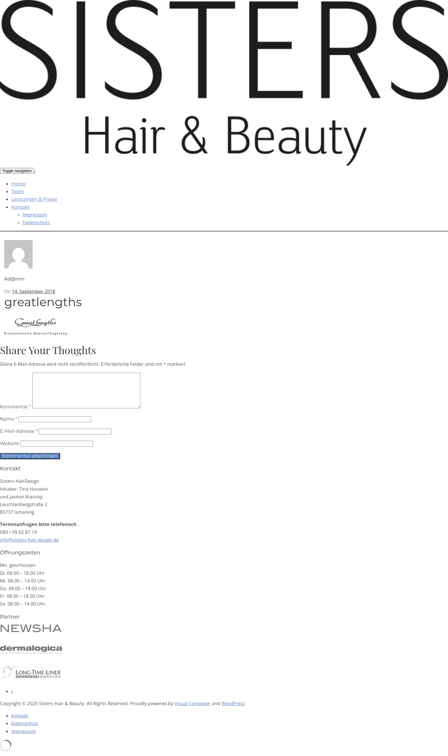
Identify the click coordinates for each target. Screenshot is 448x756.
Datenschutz (36, 222)
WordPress (233, 710)
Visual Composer (192, 710)
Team (17, 191)
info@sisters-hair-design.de (29, 547)
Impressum (35, 215)
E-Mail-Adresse (18, 438)
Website (9, 450)
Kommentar (15, 413)
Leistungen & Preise (34, 199)
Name (8, 426)
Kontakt (20, 207)
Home (18, 184)
